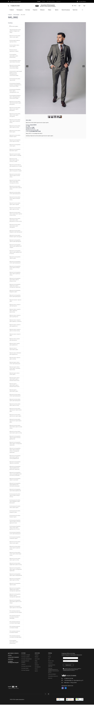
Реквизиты (50, 662)
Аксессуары (37, 658)
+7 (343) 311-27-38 (14, 5)
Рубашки (36, 656)
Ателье (10, 655)
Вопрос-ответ (51, 660)
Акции (49, 656)
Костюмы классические (26, 666)
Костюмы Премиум (25, 670)
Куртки (36, 670)
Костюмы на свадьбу (25, 654)
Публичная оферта (52, 674)
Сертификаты (37, 666)
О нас (49, 654)
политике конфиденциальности (70, 670)
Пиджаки (36, 654)
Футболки (37, 664)
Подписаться (68, 665)
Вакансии (50, 678)
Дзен (48, 694)
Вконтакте (45, 694)
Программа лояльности (53, 676)
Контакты (10, 659)
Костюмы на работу (25, 656)
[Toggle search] (74, 5)
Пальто (36, 668)
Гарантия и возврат (13, 657)
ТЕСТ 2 (30, 133)
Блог (49, 658)
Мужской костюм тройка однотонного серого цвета (41, 135)
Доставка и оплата (13, 653)
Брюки (36, 662)
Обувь (36, 660)
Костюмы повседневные (26, 658)
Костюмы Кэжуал (24, 668)
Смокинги (23, 664)
